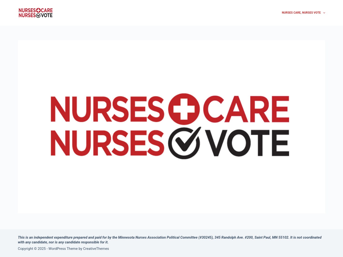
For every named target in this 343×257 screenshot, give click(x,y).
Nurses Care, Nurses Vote (303, 13)
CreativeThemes (96, 249)
